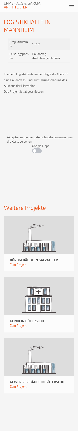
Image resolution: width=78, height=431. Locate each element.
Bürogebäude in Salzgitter (34, 260)
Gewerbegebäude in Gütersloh (37, 382)
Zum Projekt (18, 265)
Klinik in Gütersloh (27, 321)
